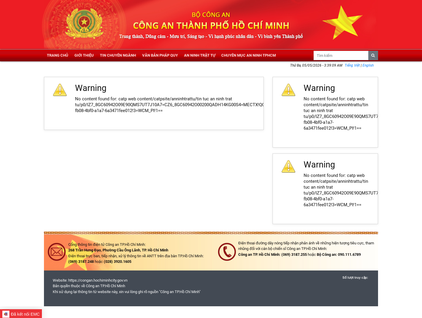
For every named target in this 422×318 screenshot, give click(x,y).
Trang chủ (57, 55)
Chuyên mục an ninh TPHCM (248, 55)
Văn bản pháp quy (160, 55)
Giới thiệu (84, 55)
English (368, 65)
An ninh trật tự (199, 55)
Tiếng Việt (353, 65)
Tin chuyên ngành (118, 55)
